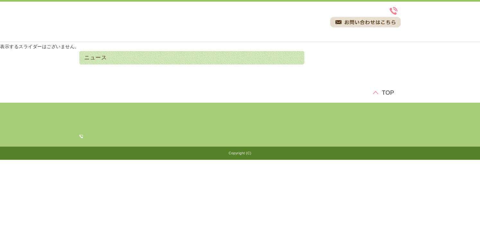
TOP (388, 93)
